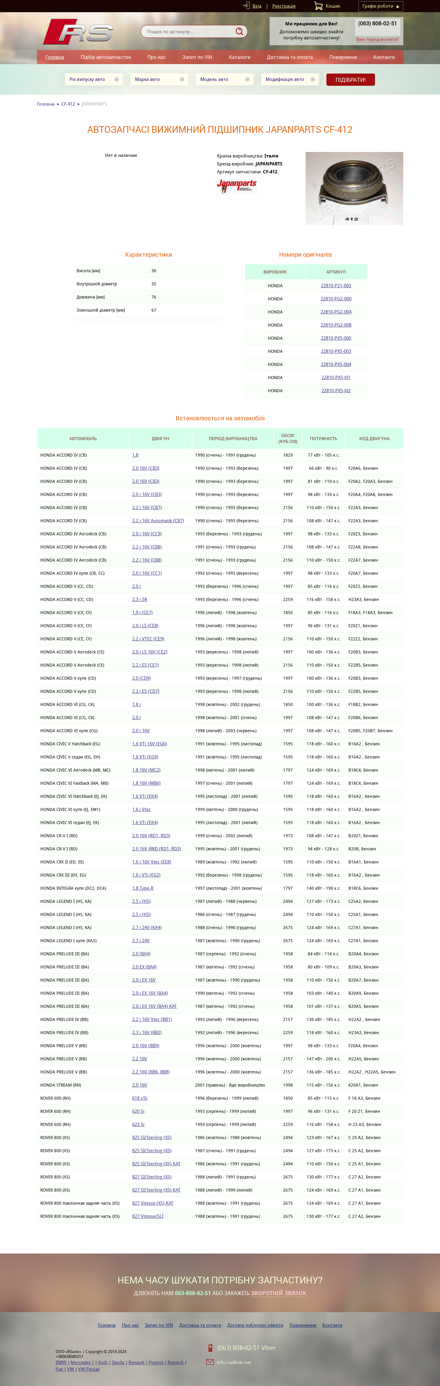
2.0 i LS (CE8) (145, 625)
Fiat (60, 1369)
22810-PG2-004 (336, 312)
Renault (137, 1362)
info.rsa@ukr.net (234, 1362)
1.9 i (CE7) (142, 612)
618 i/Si (139, 1098)
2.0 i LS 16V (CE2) (149, 652)
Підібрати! (351, 79)
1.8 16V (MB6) (146, 783)
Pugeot (157, 1362)
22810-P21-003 (336, 285)
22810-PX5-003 (336, 351)
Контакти (384, 57)
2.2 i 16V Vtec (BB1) (152, 1019)
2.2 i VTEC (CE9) (148, 639)
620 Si (138, 1111)
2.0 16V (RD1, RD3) (151, 835)
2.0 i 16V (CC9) (147, 534)
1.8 (135, 455)
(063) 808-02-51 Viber (246, 1347)
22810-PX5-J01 (336, 377)
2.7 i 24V (141, 940)
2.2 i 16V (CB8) (147, 547)
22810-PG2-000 (336, 299)
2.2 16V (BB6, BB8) (151, 1072)
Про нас (156, 57)
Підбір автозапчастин (106, 57)
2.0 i (136, 586)
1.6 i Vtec (141, 809)
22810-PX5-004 (336, 364)
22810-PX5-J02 (336, 390)
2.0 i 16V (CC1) (147, 573)
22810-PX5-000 (336, 338)
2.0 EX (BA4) (144, 967)
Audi (103, 1362)
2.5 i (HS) (141, 901)
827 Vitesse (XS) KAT (152, 1203)
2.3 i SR (139, 599)
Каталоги (239, 57)
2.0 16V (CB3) (145, 468)
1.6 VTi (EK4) (145, 796)
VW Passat (89, 1369)
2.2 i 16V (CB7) (147, 507)
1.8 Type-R (143, 888)
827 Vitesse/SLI (147, 1216)
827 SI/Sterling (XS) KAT (156, 1190)
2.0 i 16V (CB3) (147, 494)
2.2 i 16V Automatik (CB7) (158, 520)
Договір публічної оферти (255, 1325)
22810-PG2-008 (336, 325)
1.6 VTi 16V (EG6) (149, 744)
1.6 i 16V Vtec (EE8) (151, 862)
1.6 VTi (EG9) (145, 757)
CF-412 (68, 104)
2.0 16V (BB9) (145, 1045)
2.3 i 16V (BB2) (147, 1032)
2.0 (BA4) (141, 954)
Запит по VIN (197, 57)
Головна (54, 57)
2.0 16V (139, 1085)
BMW (61, 1362)
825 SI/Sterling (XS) (152, 1137)
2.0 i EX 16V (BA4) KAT (154, 1006)
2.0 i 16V (141, 730)
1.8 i (136, 704)
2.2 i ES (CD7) (145, 691)
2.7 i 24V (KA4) (147, 927)
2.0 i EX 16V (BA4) (150, 993)
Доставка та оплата (290, 57)
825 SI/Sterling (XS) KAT (156, 1164)
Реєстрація (284, 6)
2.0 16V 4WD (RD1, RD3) (156, 849)
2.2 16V (139, 1059)
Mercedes (81, 1362)
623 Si (138, 1124)
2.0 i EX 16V (144, 980)
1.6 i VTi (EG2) (146, 875)
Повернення (343, 57)
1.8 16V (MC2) (146, 770)
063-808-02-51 (193, 1293)
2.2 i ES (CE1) (145, 665)
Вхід (257, 6)
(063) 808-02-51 (377, 23)
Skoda (118, 1362)
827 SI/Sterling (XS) (152, 1177)
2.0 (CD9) (141, 678)
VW (71, 1369)
